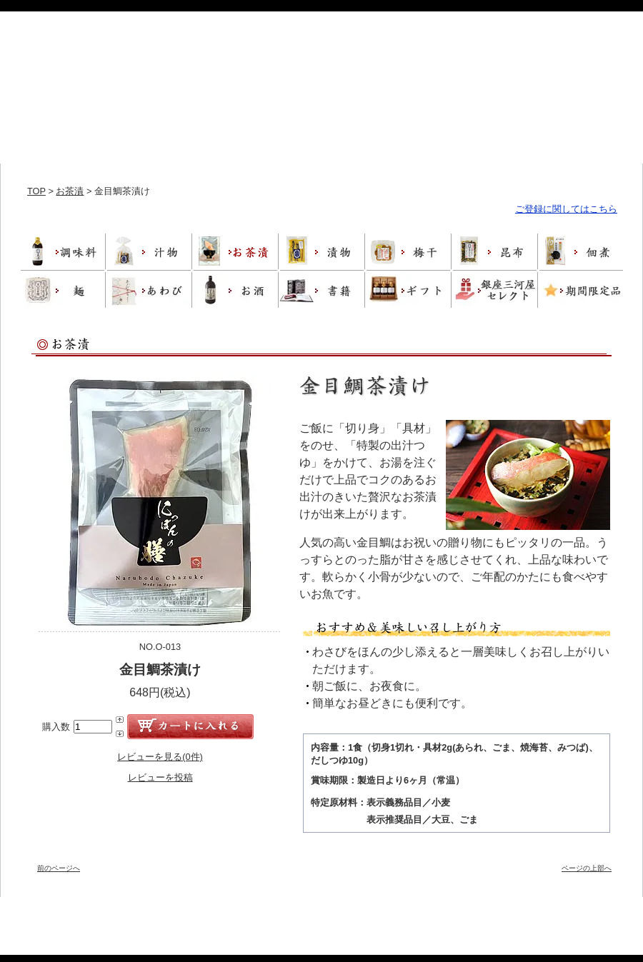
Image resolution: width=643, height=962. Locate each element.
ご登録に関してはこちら (566, 209)
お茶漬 (70, 191)
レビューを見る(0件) (160, 756)
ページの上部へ (587, 868)
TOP (36, 191)
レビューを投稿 (160, 777)
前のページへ (58, 868)
